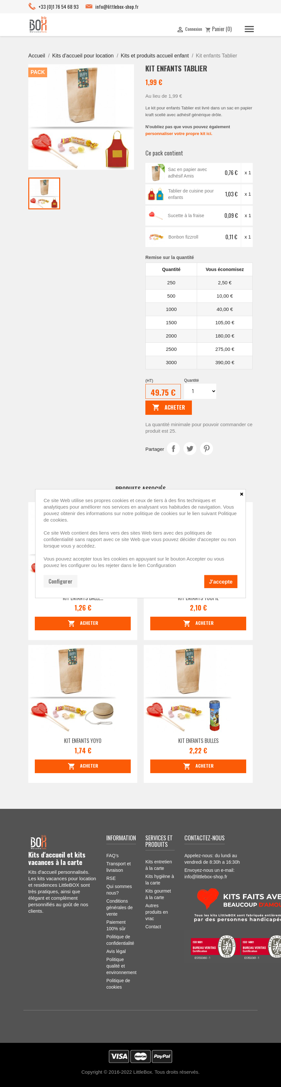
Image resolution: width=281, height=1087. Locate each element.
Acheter (168, 407)
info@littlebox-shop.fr (117, 6)
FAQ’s (112, 855)
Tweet (189, 448)
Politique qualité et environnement (121, 966)
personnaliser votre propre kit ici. (178, 133)
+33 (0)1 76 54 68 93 (58, 6)
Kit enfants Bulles (198, 740)
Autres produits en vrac (156, 912)
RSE (111, 878)
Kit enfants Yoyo (82, 740)
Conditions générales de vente (119, 907)
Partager (173, 448)
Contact (153, 926)
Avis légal (116, 951)
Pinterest (206, 448)
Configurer (60, 581)
